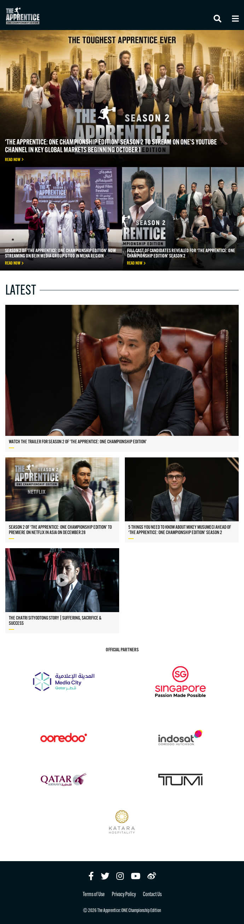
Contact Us (152, 895)
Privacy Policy (124, 895)
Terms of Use (94, 895)
